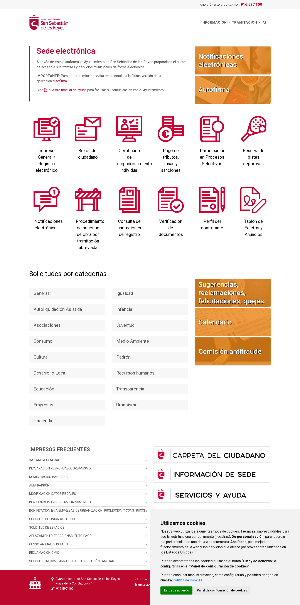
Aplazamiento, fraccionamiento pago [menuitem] (60, 536)
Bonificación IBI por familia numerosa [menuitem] (60, 502)
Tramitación (246, 23)
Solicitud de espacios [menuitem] (46, 527)
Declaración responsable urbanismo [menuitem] (60, 468)
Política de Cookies (187, 580)
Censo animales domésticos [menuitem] (52, 544)
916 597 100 (251, 4)
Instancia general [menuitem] (44, 460)
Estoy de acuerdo (176, 590)
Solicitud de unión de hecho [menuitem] (52, 519)
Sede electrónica (66, 51)
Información (215, 23)
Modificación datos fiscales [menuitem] (52, 494)
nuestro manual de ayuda (67, 90)
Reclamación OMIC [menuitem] (44, 553)
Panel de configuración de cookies (222, 590)
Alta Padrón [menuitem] (39, 485)
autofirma (60, 81)
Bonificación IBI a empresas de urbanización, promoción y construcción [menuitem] (88, 510)
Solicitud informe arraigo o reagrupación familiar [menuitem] (71, 561)
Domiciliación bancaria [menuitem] (48, 477)
